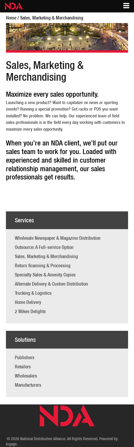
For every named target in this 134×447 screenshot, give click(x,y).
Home (11, 17)
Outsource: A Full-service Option (44, 247)
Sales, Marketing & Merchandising (46, 256)
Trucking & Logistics (33, 293)
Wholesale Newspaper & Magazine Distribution (57, 238)
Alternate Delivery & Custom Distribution (51, 283)
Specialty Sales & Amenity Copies (45, 274)
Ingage (11, 444)
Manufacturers (28, 385)
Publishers (24, 357)
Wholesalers (26, 375)
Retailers (23, 366)
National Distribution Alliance (42, 438)
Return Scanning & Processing (43, 265)
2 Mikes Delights (30, 311)
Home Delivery (28, 302)
